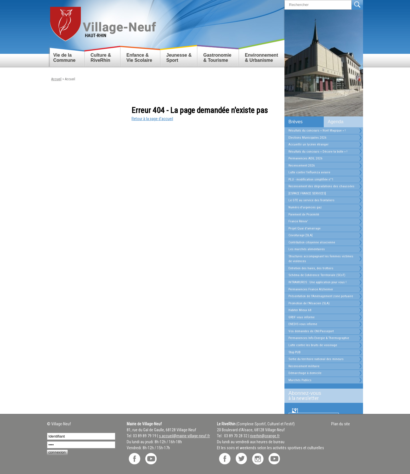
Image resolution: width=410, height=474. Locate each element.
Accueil (56, 79)
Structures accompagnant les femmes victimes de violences (320, 258)
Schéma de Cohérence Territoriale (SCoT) (316, 275)
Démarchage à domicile (304, 373)
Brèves (295, 121)
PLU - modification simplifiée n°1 (310, 179)
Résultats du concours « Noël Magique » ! (317, 130)
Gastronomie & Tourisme (217, 58)
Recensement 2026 (301, 165)
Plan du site (340, 424)
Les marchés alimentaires (306, 249)
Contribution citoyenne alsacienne (311, 242)
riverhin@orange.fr (265, 436)
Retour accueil (102, 22)
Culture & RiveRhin (101, 58)
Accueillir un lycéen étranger (308, 144)
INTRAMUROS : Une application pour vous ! (317, 282)
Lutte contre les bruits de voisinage (312, 345)
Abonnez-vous (321, 395)
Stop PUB (294, 352)
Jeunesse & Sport (179, 58)
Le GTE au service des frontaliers (311, 200)
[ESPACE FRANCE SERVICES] (307, 193)
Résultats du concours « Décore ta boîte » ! (317, 151)
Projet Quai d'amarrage (304, 228)
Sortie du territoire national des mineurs (316, 359)
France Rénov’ (298, 221)
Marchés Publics (299, 380)
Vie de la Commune (64, 58)
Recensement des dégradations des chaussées (321, 186)
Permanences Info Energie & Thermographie (318, 338)
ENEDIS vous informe (302, 324)
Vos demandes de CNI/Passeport (311, 331)
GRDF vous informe (301, 317)
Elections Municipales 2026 (307, 137)
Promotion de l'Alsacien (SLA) (309, 303)
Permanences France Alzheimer (310, 289)
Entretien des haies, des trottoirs (310, 268)
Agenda (335, 121)
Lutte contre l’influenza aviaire (309, 172)
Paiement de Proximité (303, 214)
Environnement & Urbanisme (261, 58)
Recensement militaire (303, 366)
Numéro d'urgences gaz (305, 207)
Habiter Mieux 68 (299, 310)
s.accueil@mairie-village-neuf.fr (184, 436)
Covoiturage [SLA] (300, 235)
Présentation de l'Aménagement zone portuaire (320, 296)
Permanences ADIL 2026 (305, 158)
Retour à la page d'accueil (152, 118)
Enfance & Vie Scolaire (139, 58)
